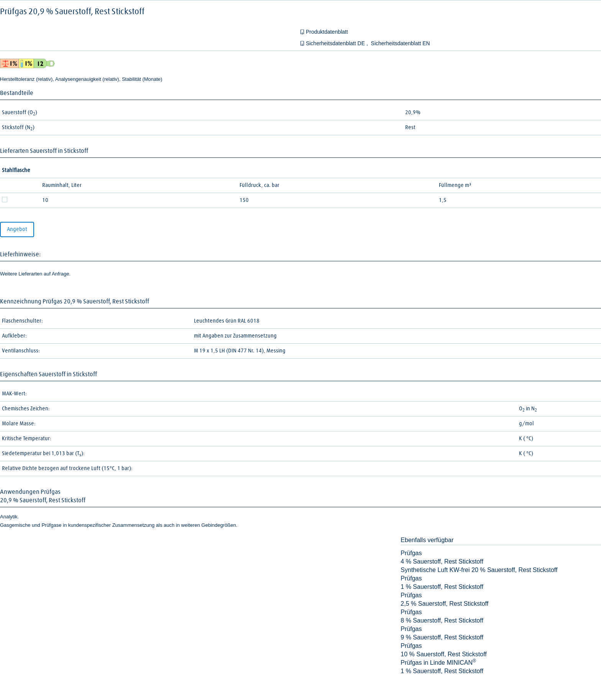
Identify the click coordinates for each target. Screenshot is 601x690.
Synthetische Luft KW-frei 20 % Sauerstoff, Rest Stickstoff (479, 570)
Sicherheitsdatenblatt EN (400, 43)
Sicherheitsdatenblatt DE (336, 43)
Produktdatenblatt (327, 32)
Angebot (17, 229)
